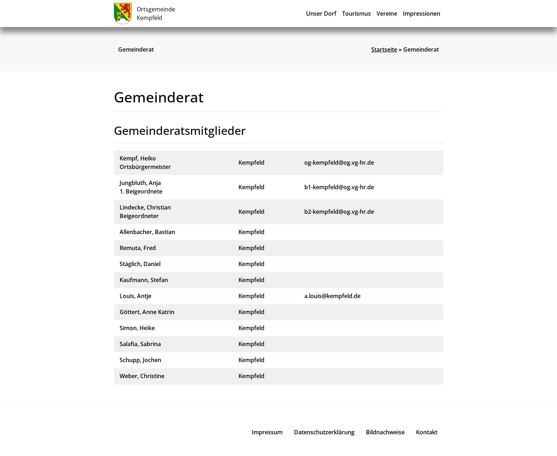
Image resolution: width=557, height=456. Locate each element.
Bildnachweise (385, 432)
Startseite (384, 49)
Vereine (387, 13)
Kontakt (426, 432)
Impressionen (421, 13)
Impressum (267, 432)
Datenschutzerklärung (324, 432)
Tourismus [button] (356, 13)
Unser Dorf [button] (321, 13)
